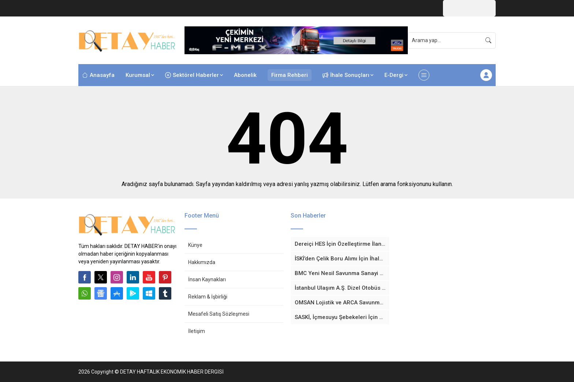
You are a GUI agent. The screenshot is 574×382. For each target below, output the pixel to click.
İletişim (196, 331)
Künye (195, 245)
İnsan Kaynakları (207, 279)
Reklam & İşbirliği (207, 297)
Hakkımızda (201, 262)
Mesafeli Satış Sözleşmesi (218, 314)
